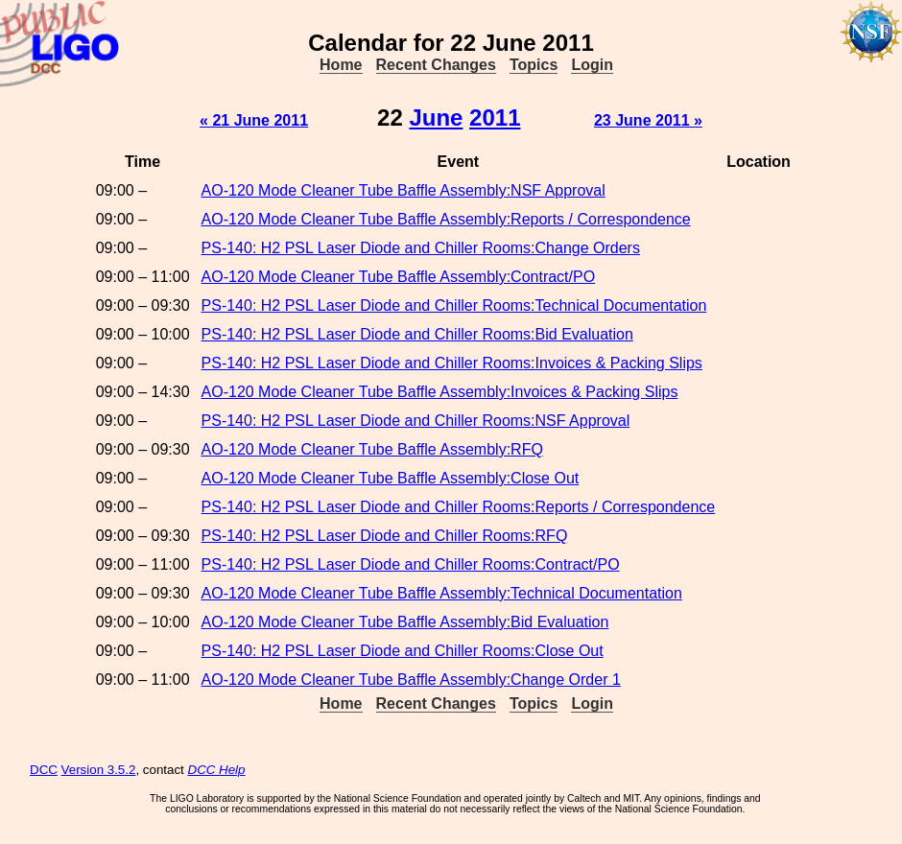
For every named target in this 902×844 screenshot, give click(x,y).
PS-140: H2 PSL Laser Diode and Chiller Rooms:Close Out (403, 651)
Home (341, 65)
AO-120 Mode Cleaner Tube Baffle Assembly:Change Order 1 (411, 679)
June (436, 117)
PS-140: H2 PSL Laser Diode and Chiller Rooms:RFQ (385, 536)
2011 (494, 117)
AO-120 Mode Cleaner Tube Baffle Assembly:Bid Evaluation (405, 622)
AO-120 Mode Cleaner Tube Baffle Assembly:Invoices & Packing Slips (440, 392)
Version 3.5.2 (98, 769)
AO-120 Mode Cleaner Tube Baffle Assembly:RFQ (372, 449)
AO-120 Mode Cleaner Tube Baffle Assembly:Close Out (391, 478)
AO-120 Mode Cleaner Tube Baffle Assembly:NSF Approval (403, 190)
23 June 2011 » (648, 120)
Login (592, 65)
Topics (534, 65)
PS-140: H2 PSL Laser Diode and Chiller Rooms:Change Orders (421, 248)
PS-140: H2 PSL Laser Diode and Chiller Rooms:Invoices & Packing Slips (452, 363)
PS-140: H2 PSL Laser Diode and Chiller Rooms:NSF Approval (416, 420)
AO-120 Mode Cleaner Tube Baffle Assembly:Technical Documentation (442, 593)
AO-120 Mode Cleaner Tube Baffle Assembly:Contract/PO (399, 277)
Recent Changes (436, 65)
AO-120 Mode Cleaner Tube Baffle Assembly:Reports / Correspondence (446, 219)
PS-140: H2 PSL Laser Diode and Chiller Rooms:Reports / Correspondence (459, 507)
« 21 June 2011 (254, 120)
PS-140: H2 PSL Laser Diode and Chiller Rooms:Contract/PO (411, 564)
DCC (44, 769)
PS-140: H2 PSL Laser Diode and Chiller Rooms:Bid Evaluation (417, 334)
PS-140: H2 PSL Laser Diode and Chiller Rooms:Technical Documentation (454, 305)
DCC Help (217, 769)
